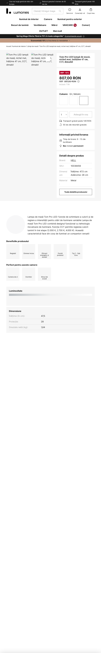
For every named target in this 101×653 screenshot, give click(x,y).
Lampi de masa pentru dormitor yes (64, 375)
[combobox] (47, 11)
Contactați (11, 556)
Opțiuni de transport (16, 543)
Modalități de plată (15, 547)
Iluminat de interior (19, 46)
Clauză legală (73, 538)
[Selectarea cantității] (63, 114)
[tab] (31, 215)
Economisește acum (73, 36)
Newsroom (42, 555)
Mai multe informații (21, 220)
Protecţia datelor (75, 533)
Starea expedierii (14, 533)
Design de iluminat (46, 546)
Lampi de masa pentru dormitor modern (26, 375)
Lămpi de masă (32, 46)
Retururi (10, 538)
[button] (48, 58)
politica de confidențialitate (62, 499)
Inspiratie (41, 551)
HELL (73, 160)
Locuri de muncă (45, 541)
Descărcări (50, 220)
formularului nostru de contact (75, 496)
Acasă (8, 46)
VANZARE (70, 25)
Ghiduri (51, 551)
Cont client (11, 552)
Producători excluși (67, 503)
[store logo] (17, 11)
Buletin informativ (45, 529)
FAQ (8, 529)
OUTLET (43, 31)
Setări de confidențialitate (22, 630)
